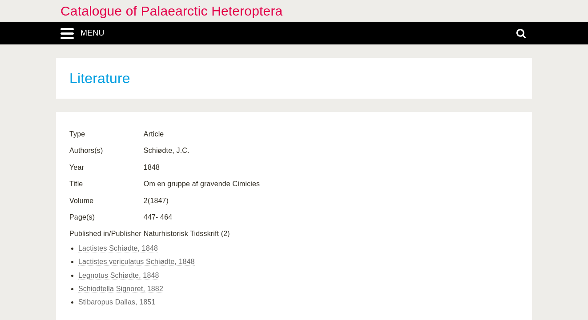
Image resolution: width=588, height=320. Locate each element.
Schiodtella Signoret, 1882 (120, 288)
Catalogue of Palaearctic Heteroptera (171, 11)
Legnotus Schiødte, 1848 (118, 275)
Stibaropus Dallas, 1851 (117, 302)
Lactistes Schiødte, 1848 (118, 248)
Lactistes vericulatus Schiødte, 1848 (136, 261)
